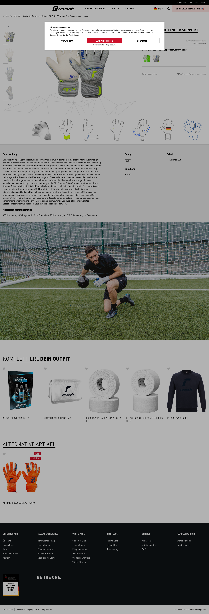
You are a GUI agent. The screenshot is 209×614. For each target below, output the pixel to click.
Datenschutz (98, 45)
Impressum (111, 45)
